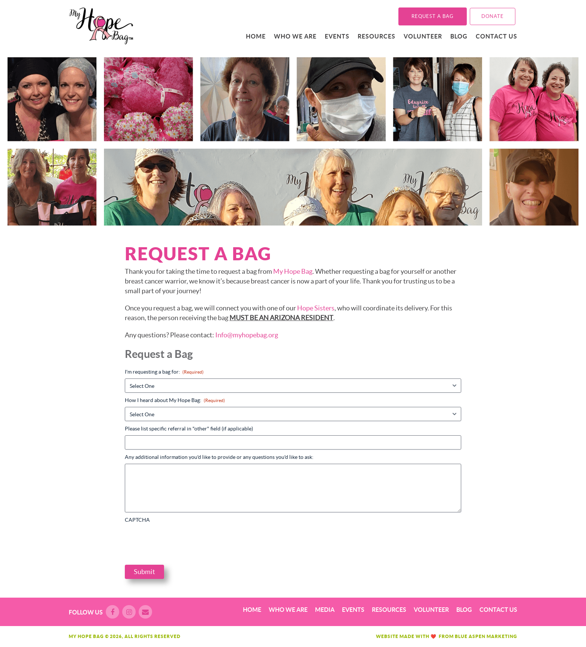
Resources (376, 36)
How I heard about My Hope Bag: (175, 400)
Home (256, 36)
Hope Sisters (315, 308)
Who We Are (295, 36)
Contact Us (496, 36)
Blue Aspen (470, 636)
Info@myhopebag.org (246, 335)
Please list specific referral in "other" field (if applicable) (189, 429)
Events (337, 36)
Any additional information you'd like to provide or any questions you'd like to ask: (219, 457)
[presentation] (181, 541)
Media (324, 609)
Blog (459, 36)
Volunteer (423, 36)
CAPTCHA (137, 520)
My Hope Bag (292, 271)
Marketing (502, 636)
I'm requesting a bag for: (164, 372)
